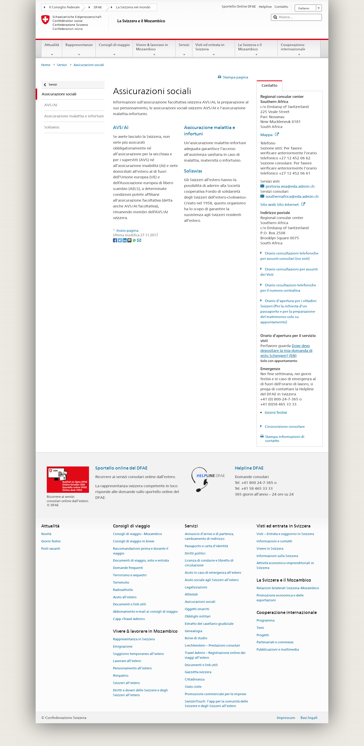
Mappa (269, 134)
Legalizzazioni (196, 587)
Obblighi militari (198, 616)
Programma (266, 620)
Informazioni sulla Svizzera (277, 556)
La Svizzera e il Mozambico (256, 49)
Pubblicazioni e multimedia (278, 650)
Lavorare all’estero (127, 661)
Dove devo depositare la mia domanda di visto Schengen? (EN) (286, 350)
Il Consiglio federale (64, 7)
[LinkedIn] (125, 240)
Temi (260, 628)
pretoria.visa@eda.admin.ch (290, 186)
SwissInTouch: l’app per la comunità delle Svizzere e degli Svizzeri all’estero (216, 703)
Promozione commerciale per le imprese (215, 694)
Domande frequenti (128, 568)
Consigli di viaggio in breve (133, 541)
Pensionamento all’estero (132, 668)
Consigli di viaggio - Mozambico (137, 534)
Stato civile (193, 687)
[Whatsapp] (134, 240)
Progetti (263, 635)
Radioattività (123, 590)
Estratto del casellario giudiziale (209, 624)
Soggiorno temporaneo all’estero (138, 654)
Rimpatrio (120, 675)
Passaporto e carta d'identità (206, 546)
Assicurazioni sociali (200, 602)
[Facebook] (115, 240)
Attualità (52, 49)
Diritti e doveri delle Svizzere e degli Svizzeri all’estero (140, 692)
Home (45, 65)
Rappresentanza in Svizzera (134, 639)
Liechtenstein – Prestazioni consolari (212, 645)
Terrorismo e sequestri (130, 575)
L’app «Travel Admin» (129, 619)
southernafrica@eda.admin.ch (292, 196)
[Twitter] (120, 240)
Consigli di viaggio (114, 49)
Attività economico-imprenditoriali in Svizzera (285, 565)
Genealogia (193, 631)
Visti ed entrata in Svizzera (214, 49)
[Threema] (129, 240)
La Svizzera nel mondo (133, 7)
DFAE (98, 7)
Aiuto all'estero (124, 597)
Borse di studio (196, 638)
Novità (46, 534)
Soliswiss (193, 171)
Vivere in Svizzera (270, 548)
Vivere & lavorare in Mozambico (154, 49)
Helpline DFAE (249, 468)
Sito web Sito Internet (282, 204)
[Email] (139, 240)
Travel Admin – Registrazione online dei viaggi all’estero (215, 655)
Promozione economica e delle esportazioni (280, 597)
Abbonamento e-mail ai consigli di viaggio (145, 611)
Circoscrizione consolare (284, 426)
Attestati (191, 594)
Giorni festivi (276, 412)
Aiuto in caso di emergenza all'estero (213, 572)
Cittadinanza (194, 679)
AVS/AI (120, 127)
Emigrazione (122, 646)
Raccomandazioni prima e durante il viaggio (140, 551)
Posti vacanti (50, 548)
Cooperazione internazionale (299, 49)
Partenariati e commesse (275, 642)
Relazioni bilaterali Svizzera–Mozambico (288, 588)
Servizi (184, 49)
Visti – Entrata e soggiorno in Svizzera (285, 534)
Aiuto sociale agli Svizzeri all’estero (212, 580)
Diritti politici (195, 553)
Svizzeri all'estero (126, 683)
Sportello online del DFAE (121, 468)
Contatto (267, 85)
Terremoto (121, 582)
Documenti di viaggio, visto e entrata (141, 561)
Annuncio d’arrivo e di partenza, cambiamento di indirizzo (209, 536)
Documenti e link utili (129, 604)
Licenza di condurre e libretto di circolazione (209, 563)
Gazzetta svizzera (198, 672)
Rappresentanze (78, 49)
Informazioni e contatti (274, 541)
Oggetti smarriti (197, 609)
